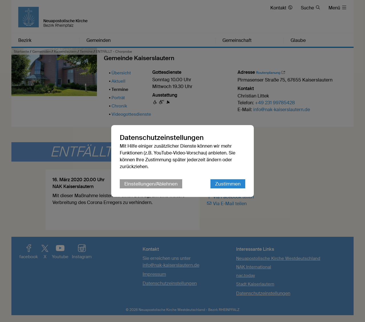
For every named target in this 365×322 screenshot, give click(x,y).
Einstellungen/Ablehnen (151, 184)
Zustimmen (228, 184)
